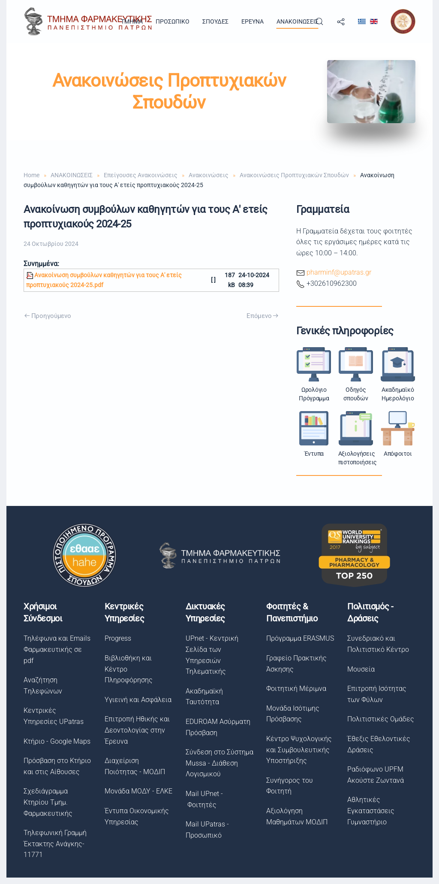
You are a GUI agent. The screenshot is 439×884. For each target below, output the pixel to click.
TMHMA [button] (132, 21)
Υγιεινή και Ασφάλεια (136, 700)
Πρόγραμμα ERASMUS (299, 638)
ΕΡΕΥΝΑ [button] (252, 21)
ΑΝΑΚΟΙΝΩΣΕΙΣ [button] (298, 21)
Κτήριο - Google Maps (56, 741)
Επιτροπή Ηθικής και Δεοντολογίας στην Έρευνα (135, 730)
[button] (319, 21)
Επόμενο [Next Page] (262, 316)
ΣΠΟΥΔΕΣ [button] (215, 21)
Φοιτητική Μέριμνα (295, 688)
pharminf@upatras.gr (339, 272)
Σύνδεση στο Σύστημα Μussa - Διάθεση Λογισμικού (218, 763)
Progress (116, 638)
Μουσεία (359, 669)
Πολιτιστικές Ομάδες (379, 719)
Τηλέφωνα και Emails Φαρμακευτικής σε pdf (56, 649)
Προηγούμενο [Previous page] (47, 316)
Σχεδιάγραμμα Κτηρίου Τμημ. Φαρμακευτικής (47, 802)
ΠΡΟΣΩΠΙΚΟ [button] (172, 21)
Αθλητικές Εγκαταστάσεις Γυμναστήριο (369, 811)
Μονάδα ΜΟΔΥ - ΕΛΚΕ (137, 791)
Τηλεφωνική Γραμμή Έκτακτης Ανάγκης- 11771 (54, 844)
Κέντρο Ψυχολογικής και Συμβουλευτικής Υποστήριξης (298, 750)
